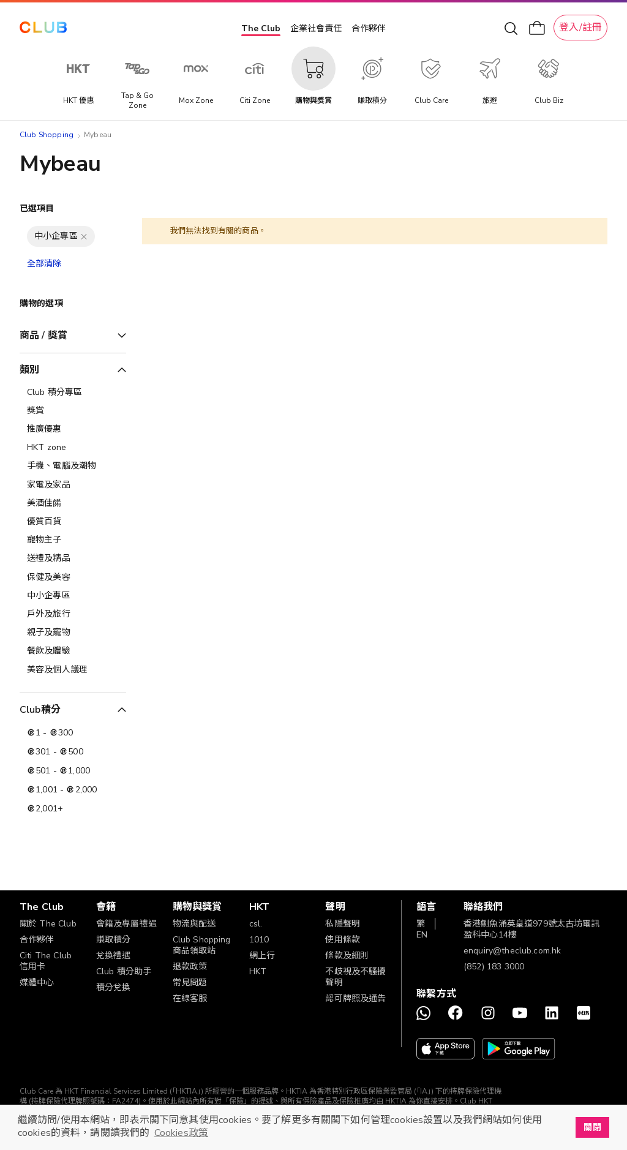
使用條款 (342, 939)
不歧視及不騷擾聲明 (355, 977)
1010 (259, 939)
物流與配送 (194, 924)
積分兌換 (113, 987)
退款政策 (190, 966)
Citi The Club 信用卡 (46, 961)
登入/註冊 (580, 27)
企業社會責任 (316, 28)
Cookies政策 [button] (181, 1133)
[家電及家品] (73, 484)
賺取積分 (113, 939)
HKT (257, 971)
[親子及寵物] (73, 632)
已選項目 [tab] (37, 208)
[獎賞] (73, 410)
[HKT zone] (73, 447)
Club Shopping (46, 135)
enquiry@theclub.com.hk (512, 950)
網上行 (262, 955)
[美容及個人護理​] (73, 669)
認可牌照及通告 (355, 998)
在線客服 (190, 998)
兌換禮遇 (113, 955)
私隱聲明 (342, 924)
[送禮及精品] (73, 558)
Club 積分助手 (123, 971)
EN (421, 935)
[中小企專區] (73, 595)
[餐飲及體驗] (73, 650)
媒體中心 (37, 982)
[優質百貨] (73, 521)
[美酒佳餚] (73, 503)
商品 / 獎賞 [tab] (43, 335)
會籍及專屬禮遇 (126, 924)
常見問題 (190, 982)
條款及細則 (347, 955)
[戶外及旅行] (73, 614)
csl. (256, 924)
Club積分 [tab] (40, 709)
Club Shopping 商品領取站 (202, 945)
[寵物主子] (73, 540)
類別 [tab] (29, 370)
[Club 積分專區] (73, 392)
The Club (260, 28)
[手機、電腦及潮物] (73, 466)
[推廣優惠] (73, 429)
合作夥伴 (368, 28)
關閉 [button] (592, 1127)
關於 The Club (48, 924)
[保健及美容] (73, 577)
